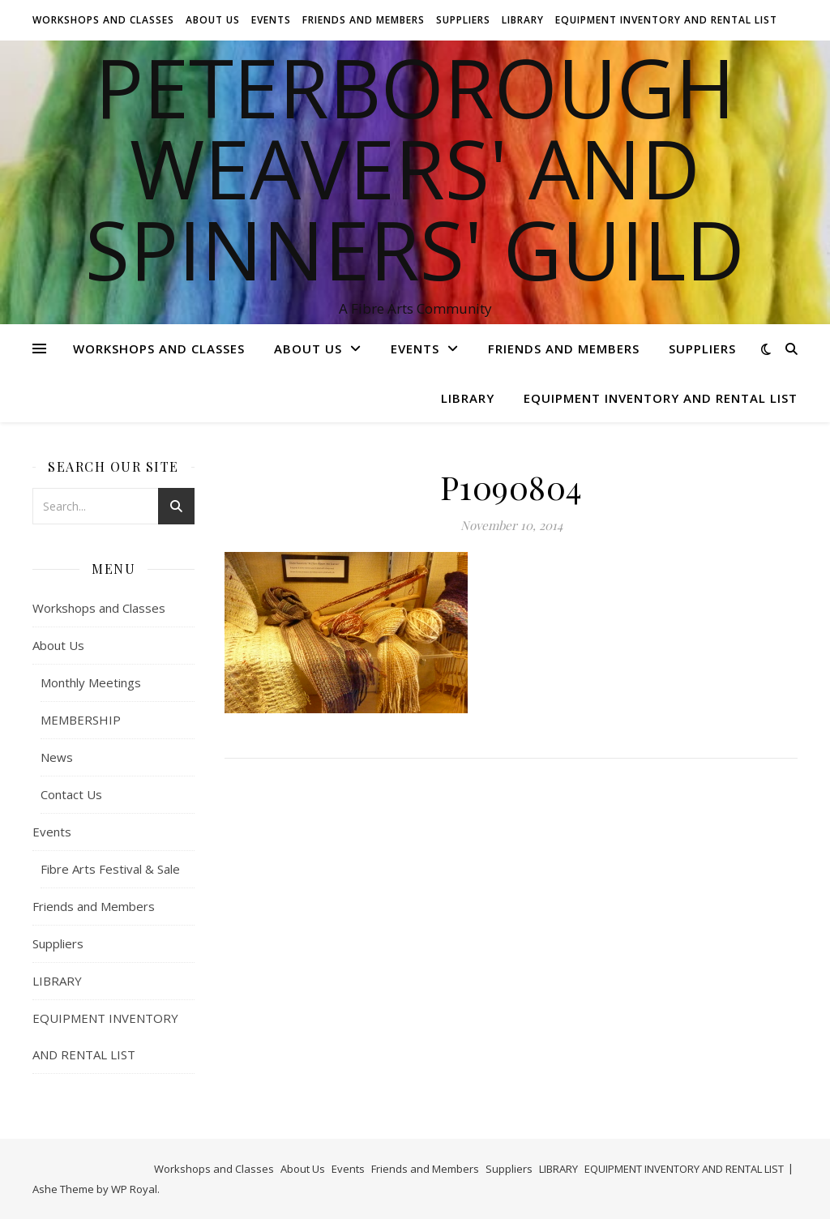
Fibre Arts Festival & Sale (110, 869)
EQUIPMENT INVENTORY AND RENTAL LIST (666, 20)
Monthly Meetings (91, 682)
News (57, 757)
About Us (213, 20)
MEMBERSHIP (81, 720)
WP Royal (134, 1189)
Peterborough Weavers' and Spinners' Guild (415, 167)
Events (271, 20)
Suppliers (463, 20)
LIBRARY (523, 20)
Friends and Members (363, 20)
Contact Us (71, 794)
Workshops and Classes (103, 20)
